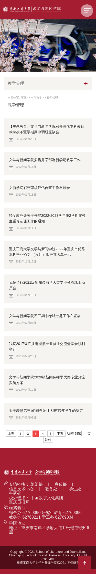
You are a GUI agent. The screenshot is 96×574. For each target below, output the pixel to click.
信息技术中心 (21, 489)
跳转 (48, 439)
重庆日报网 (19, 502)
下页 (60, 433)
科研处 (15, 493)
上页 (11, 433)
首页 (23, 97)
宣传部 (61, 484)
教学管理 (52, 97)
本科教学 (36, 97)
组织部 (36, 484)
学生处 (75, 489)
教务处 (51, 489)
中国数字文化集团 (46, 498)
